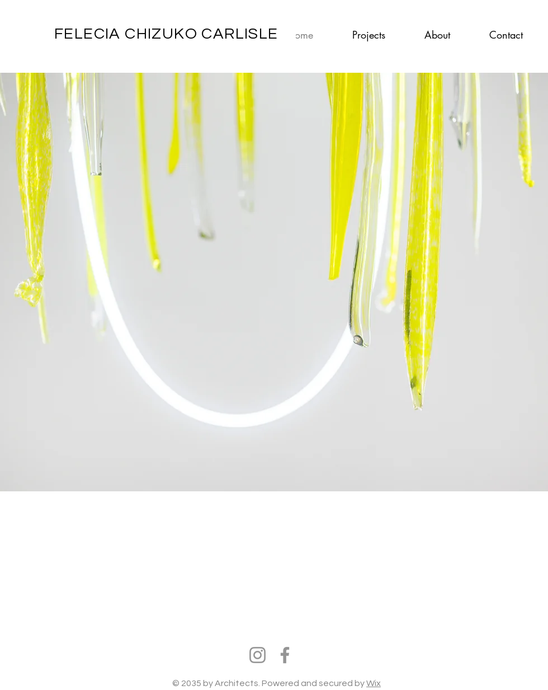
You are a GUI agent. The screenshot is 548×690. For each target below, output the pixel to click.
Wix (373, 683)
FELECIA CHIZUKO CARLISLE (166, 34)
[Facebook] (285, 655)
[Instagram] (257, 655)
